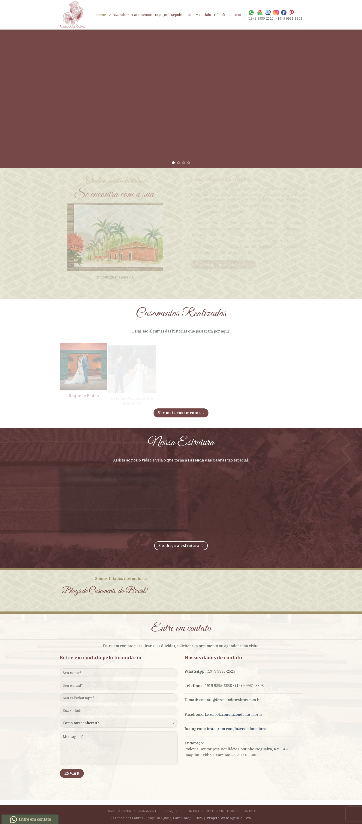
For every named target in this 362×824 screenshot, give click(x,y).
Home (101, 14)
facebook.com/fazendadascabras (233, 714)
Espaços (161, 14)
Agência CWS (240, 818)
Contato (235, 14)
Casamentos (142, 14)
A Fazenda (119, 14)
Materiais (203, 14)
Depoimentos (181, 14)
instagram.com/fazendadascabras (236, 728)
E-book (219, 14)
